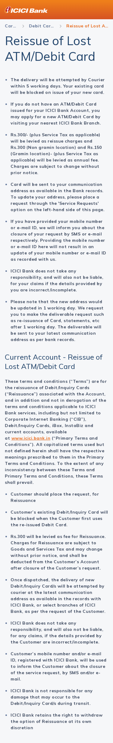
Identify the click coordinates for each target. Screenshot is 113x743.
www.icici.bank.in (31, 438)
